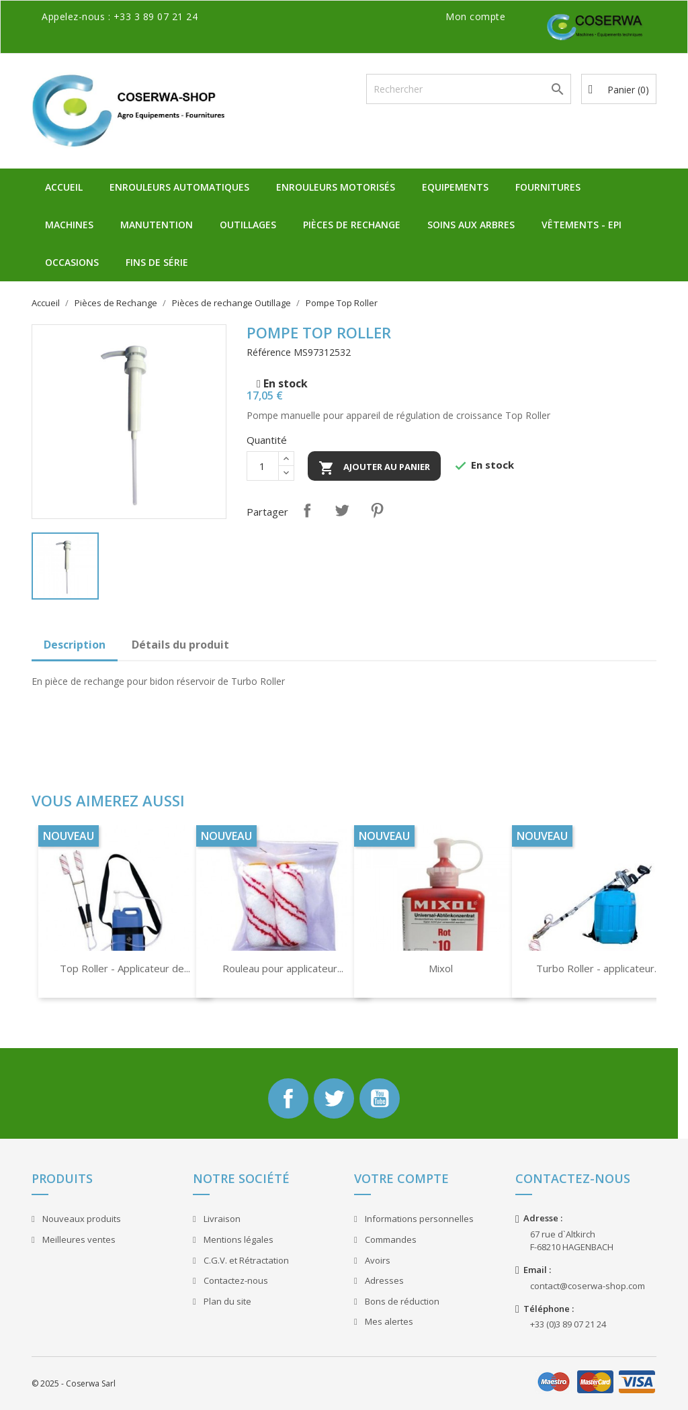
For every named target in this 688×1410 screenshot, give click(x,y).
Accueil (64, 187)
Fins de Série (157, 262)
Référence (269, 352)
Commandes (390, 1239)
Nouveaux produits (80, 1219)
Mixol (441, 968)
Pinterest (376, 510)
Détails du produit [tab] (180, 644)
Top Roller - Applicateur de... (125, 968)
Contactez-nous (235, 1280)
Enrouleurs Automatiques (179, 187)
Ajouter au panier (374, 468)
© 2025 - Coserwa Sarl (74, 1383)
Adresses (383, 1280)
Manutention (156, 224)
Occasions (72, 262)
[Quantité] (263, 466)
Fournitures (547, 187)
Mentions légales (237, 1239)
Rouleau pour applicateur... (282, 968)
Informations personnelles (418, 1219)
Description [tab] (74, 644)
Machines (69, 224)
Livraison (221, 1219)
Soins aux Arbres (471, 224)
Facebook (288, 1098)
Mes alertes (388, 1321)
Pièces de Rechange (351, 224)
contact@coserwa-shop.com (587, 1286)
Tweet (342, 510)
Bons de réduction (401, 1301)
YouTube (379, 1098)
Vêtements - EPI (581, 224)
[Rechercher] (468, 89)
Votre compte (401, 1178)
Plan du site (226, 1301)
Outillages (248, 224)
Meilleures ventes (78, 1239)
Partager (307, 510)
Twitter (334, 1098)
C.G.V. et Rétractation (245, 1260)
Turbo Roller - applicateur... (598, 968)
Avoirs (376, 1260)
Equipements (455, 187)
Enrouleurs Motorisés (335, 187)
